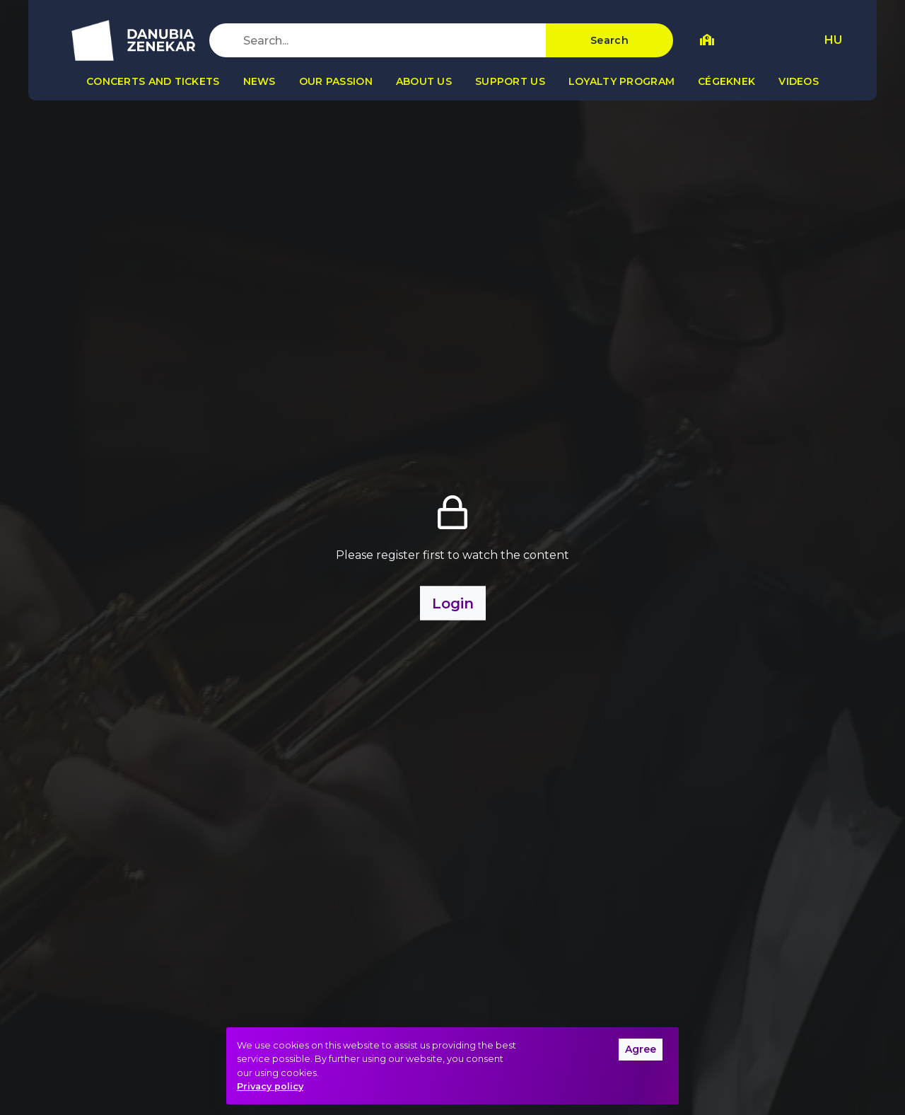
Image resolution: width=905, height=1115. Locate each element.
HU (833, 40)
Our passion (336, 81)
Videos (798, 81)
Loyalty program (621, 81)
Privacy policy (270, 1086)
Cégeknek (726, 81)
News (259, 81)
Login (453, 603)
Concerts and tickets (153, 81)
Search (609, 40)
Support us (510, 81)
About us (424, 81)
